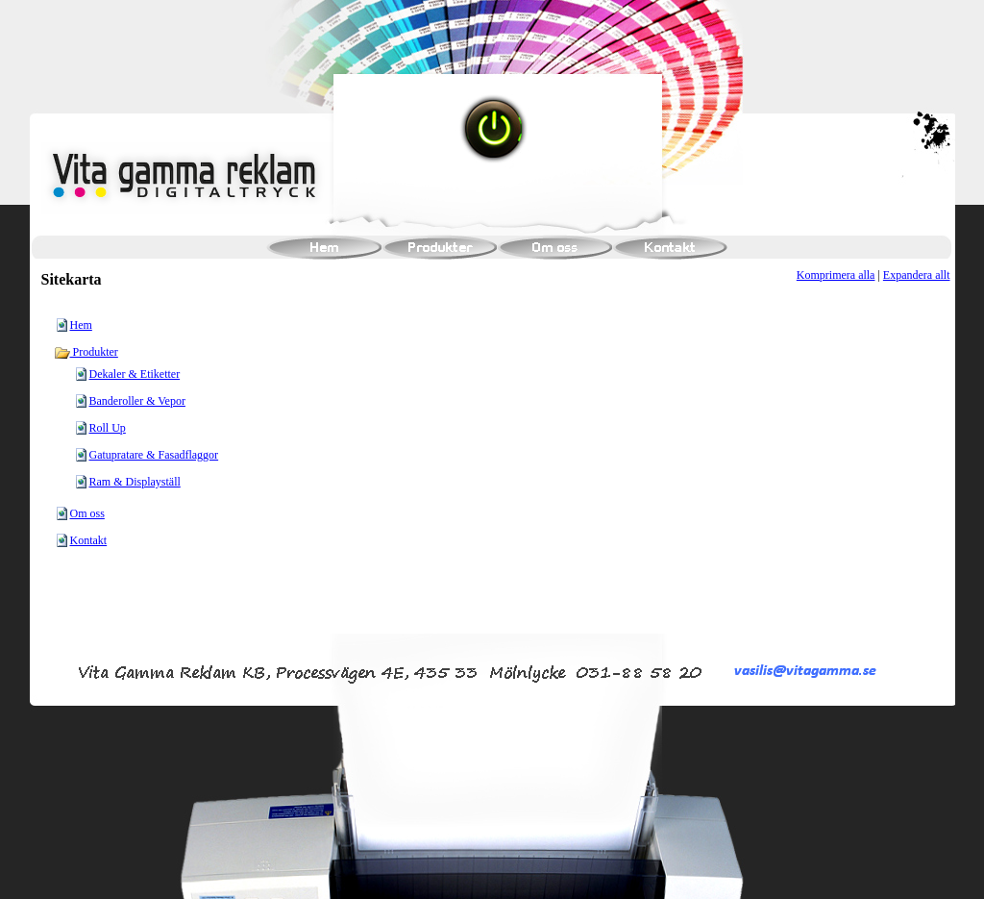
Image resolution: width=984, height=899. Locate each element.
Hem (81, 325)
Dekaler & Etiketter (135, 374)
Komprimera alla (836, 275)
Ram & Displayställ (135, 481)
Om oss (87, 513)
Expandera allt (916, 275)
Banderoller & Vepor (137, 401)
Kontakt (89, 540)
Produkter (86, 352)
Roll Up (107, 428)
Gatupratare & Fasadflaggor (154, 455)
